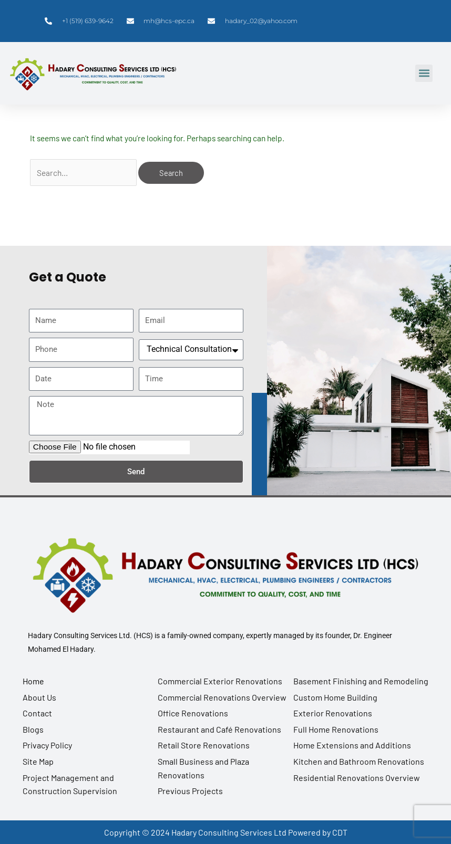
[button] (424, 73)
